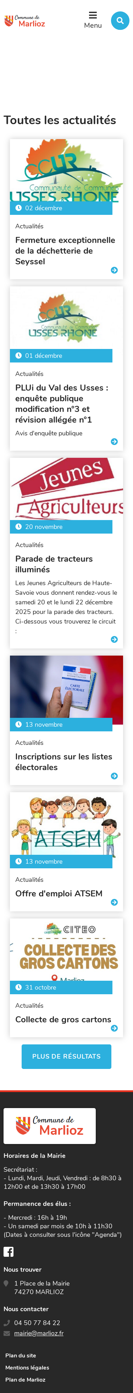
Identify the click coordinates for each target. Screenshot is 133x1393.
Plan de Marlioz (25, 1380)
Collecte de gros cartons (63, 1019)
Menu (93, 25)
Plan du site (20, 1356)
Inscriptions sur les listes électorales (63, 762)
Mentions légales (27, 1368)
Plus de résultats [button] (66, 1056)
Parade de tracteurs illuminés (54, 564)
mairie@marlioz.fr (38, 1333)
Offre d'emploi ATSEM (58, 893)
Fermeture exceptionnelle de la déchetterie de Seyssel (65, 251)
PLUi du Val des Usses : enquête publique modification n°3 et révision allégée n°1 (61, 403)
